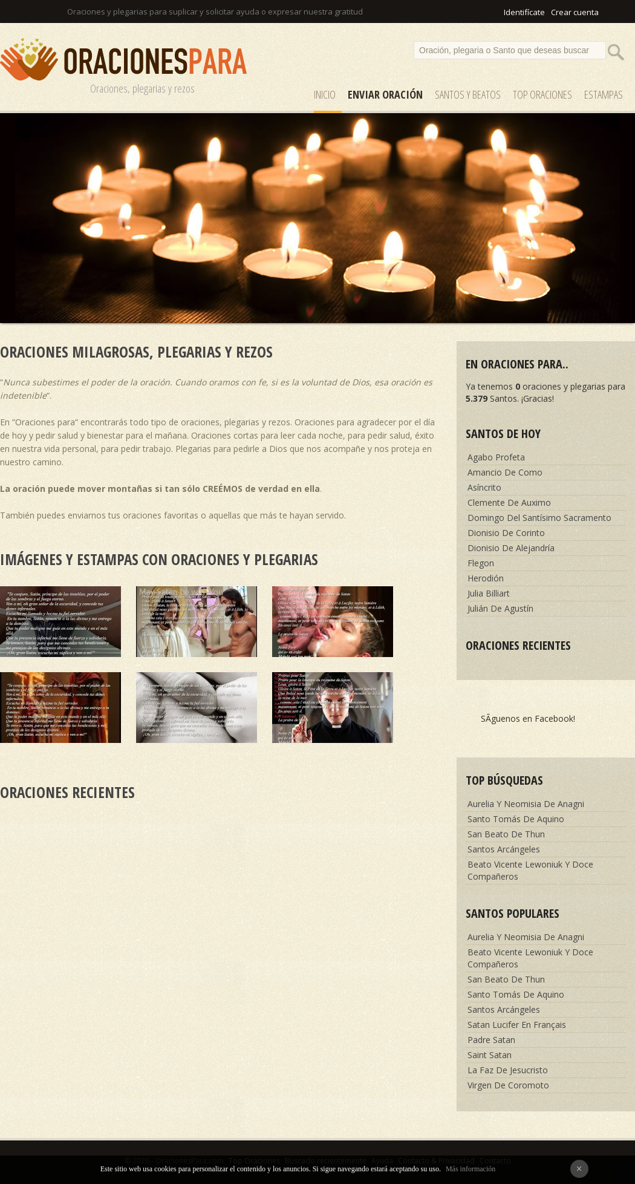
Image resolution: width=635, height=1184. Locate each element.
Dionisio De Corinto (506, 532)
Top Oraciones (542, 94)
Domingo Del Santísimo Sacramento (539, 517)
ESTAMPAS (603, 94)
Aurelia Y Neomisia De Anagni (525, 804)
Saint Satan (489, 1055)
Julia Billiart (488, 593)
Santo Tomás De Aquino (515, 819)
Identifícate (524, 12)
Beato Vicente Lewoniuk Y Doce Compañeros (530, 870)
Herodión (485, 578)
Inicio (325, 94)
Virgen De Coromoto (508, 1085)
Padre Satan (491, 1039)
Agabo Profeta (496, 457)
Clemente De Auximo (509, 502)
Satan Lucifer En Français (516, 1024)
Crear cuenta (575, 12)
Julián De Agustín (500, 608)
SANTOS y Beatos (468, 94)
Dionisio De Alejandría (511, 548)
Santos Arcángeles (503, 849)
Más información (470, 1169)
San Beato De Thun (506, 834)
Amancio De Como (504, 472)
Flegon (480, 563)
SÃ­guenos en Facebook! (528, 718)
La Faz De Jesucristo (507, 1070)
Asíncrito (484, 487)
